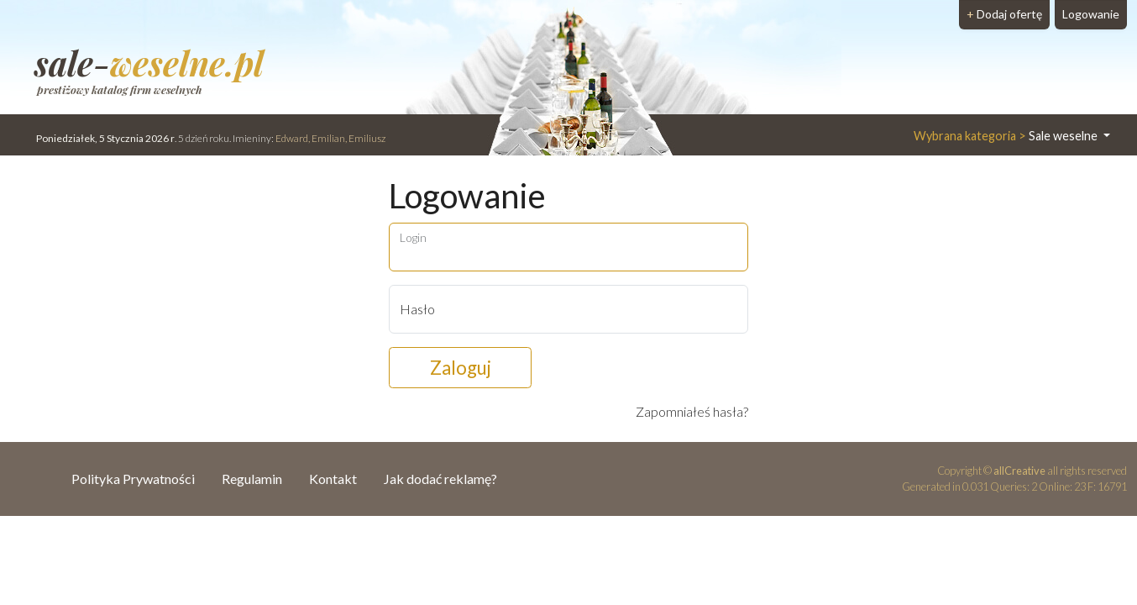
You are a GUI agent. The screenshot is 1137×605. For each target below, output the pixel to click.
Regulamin (252, 479)
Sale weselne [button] (1007, 136)
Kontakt (333, 479)
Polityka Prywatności (133, 479)
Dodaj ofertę (1004, 14)
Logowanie (1090, 14)
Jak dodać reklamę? (440, 479)
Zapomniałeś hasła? (692, 411)
